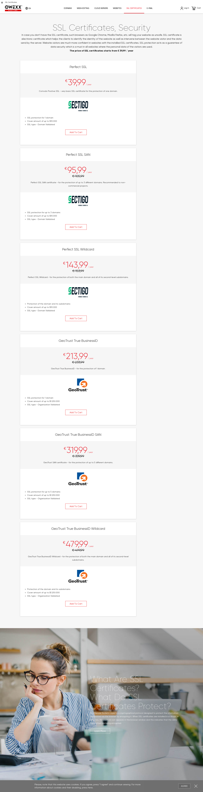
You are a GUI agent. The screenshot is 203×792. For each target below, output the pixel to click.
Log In (106, 699)
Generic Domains (28, 699)
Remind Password (112, 707)
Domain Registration (29, 690)
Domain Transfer (27, 707)
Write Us (149, 694)
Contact (149, 699)
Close (196, 786)
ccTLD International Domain (33, 694)
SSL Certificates (134, 8)
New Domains (26, 703)
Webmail (65, 720)
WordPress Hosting (70, 694)
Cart (196, 8)
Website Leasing (69, 724)
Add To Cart (44, 141)
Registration (109, 703)
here (90, 787)
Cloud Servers (101, 8)
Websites (117, 8)
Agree (184, 786)
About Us (149, 690)
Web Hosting (83, 8)
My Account (109, 690)
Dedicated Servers (70, 707)
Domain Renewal (27, 711)
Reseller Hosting (69, 699)
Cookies (114, 777)
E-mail (150, 8)
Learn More (100, 389)
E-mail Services (68, 716)
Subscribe (92, 747)
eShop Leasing (68, 728)
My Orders (108, 694)
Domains (68, 8)
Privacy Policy (100, 777)
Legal (88, 777)
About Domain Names (30, 716)
